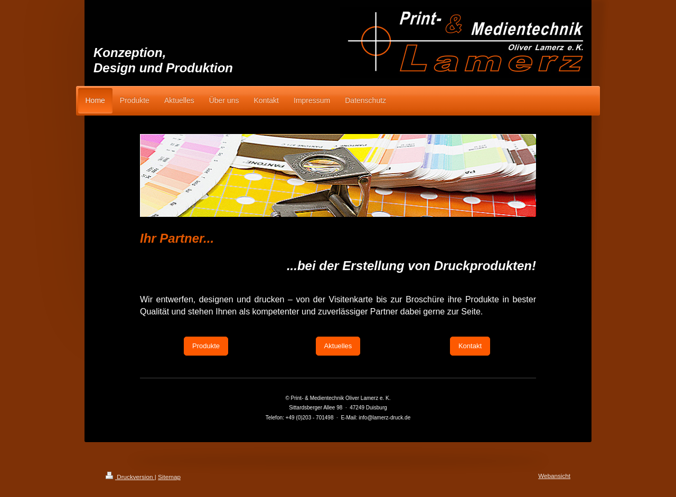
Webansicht (554, 475)
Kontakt (470, 346)
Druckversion (130, 476)
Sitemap (169, 476)
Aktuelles (338, 346)
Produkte (206, 346)
